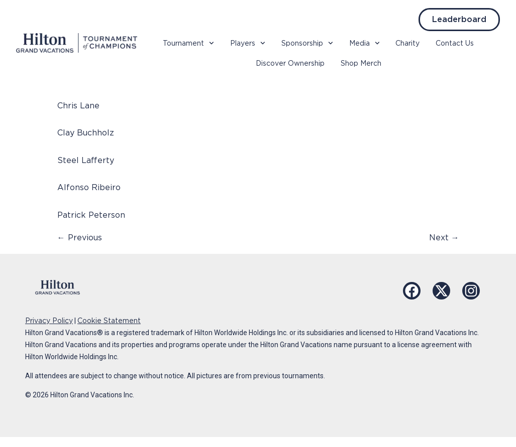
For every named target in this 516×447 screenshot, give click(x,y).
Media (364, 43)
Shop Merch (361, 63)
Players (247, 43)
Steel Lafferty (85, 160)
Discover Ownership (290, 63)
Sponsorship (307, 43)
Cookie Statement (109, 321)
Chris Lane (78, 105)
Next (444, 237)
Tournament (188, 43)
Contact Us (455, 43)
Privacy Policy (49, 321)
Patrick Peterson (91, 215)
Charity (407, 43)
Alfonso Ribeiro (89, 187)
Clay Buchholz (85, 132)
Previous (79, 237)
